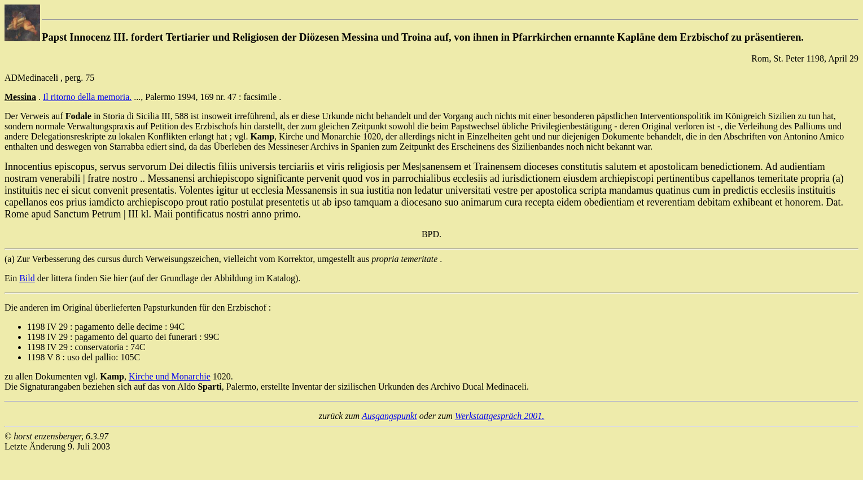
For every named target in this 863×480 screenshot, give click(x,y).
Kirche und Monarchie (170, 376)
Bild (27, 278)
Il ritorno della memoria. (87, 97)
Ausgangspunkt (389, 416)
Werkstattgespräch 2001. (500, 416)
